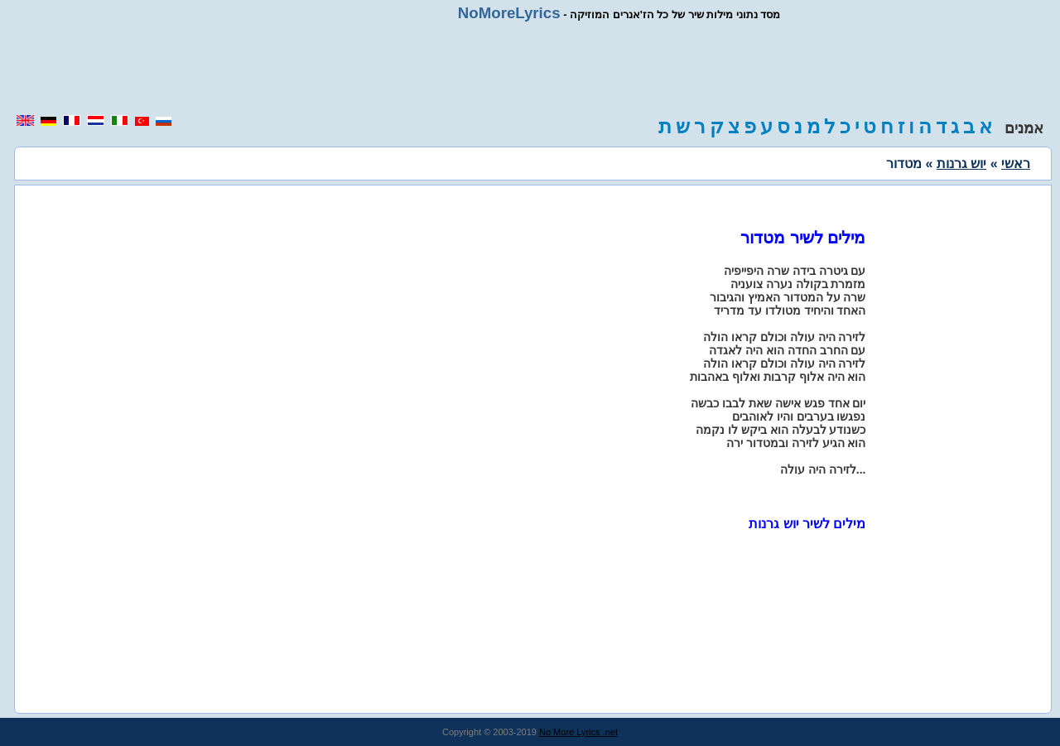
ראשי (1015, 163)
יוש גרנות (961, 163)
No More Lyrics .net (578, 732)
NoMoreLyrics (509, 13)
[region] (530, 68)
